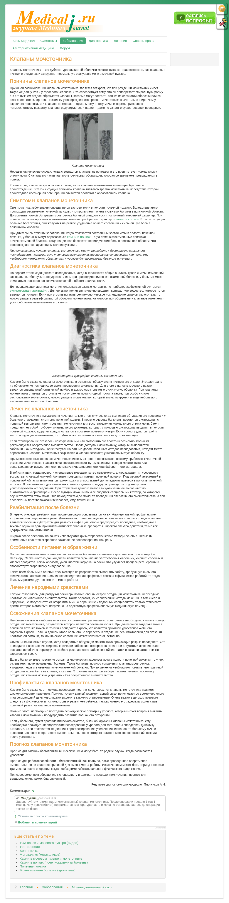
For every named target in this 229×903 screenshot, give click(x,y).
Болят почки (29, 850)
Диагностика (98, 41)
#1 (18, 798)
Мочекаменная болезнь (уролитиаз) (47, 870)
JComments (160, 828)
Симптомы (48, 41)
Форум (65, 48)
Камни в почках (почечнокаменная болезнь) (54, 862)
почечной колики (126, 219)
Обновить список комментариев (42, 816)
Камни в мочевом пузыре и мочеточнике (51, 858)
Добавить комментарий (37, 822)
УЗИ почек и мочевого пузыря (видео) (49, 843)
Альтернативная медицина (33, 48)
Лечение (120, 41)
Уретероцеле (30, 847)
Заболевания (72, 41)
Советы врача (143, 41)
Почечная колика (33, 866)
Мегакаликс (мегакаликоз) (40, 854)
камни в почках (79, 237)
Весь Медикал (23, 41)
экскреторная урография (29, 290)
